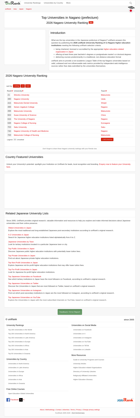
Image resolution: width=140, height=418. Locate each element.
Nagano (104, 107)
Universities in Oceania (16, 383)
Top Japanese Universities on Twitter (23, 283)
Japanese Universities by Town (21, 242)
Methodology (50, 410)
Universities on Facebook (82, 330)
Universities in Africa (15, 375)
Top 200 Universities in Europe (19, 342)
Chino (103, 115)
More (68, 3)
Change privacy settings (91, 410)
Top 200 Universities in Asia (18, 349)
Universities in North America (18, 364)
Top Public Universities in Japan (21, 249)
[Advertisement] (24, 47)
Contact (58, 410)
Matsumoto (105, 95)
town (28, 86)
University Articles (79, 364)
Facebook (12, 400)
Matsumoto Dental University (26, 103)
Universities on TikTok (81, 345)
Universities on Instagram (82, 338)
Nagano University (21, 99)
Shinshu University (21, 95)
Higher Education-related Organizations (87, 367)
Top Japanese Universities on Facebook (24, 276)
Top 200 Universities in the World (20, 330)
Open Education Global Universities (21, 393)
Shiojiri (104, 103)
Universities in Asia (15, 379)
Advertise (66, 410)
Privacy (78, 410)
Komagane (105, 123)
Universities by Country (53, 3)
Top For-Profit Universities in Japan (22, 269)
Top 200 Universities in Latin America (21, 338)
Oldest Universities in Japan (19, 228)
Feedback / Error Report (70, 312)
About (42, 410)
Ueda (103, 99)
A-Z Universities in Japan (18, 235)
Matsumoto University (23, 111)
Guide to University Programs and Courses (88, 360)
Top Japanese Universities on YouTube (24, 297)
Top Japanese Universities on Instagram (24, 290)
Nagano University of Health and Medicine (31, 131)
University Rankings (32, 3)
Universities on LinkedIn (82, 349)
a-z (23, 86)
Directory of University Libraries (84, 371)
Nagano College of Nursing (25, 123)
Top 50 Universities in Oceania (19, 353)
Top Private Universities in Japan (21, 256)
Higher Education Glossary (83, 379)
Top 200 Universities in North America (21, 334)
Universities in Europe (16, 371)
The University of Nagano (24, 119)
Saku (103, 127)
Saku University (20, 127)
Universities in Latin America (18, 367)
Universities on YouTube (82, 342)
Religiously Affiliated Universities (85, 375)
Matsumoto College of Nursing (26, 135)
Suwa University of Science (25, 115)
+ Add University (107, 139)
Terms (73, 410)
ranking (16, 86)
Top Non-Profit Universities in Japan (23, 263)
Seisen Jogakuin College (24, 107)
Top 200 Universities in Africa (18, 345)
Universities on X (79, 334)
